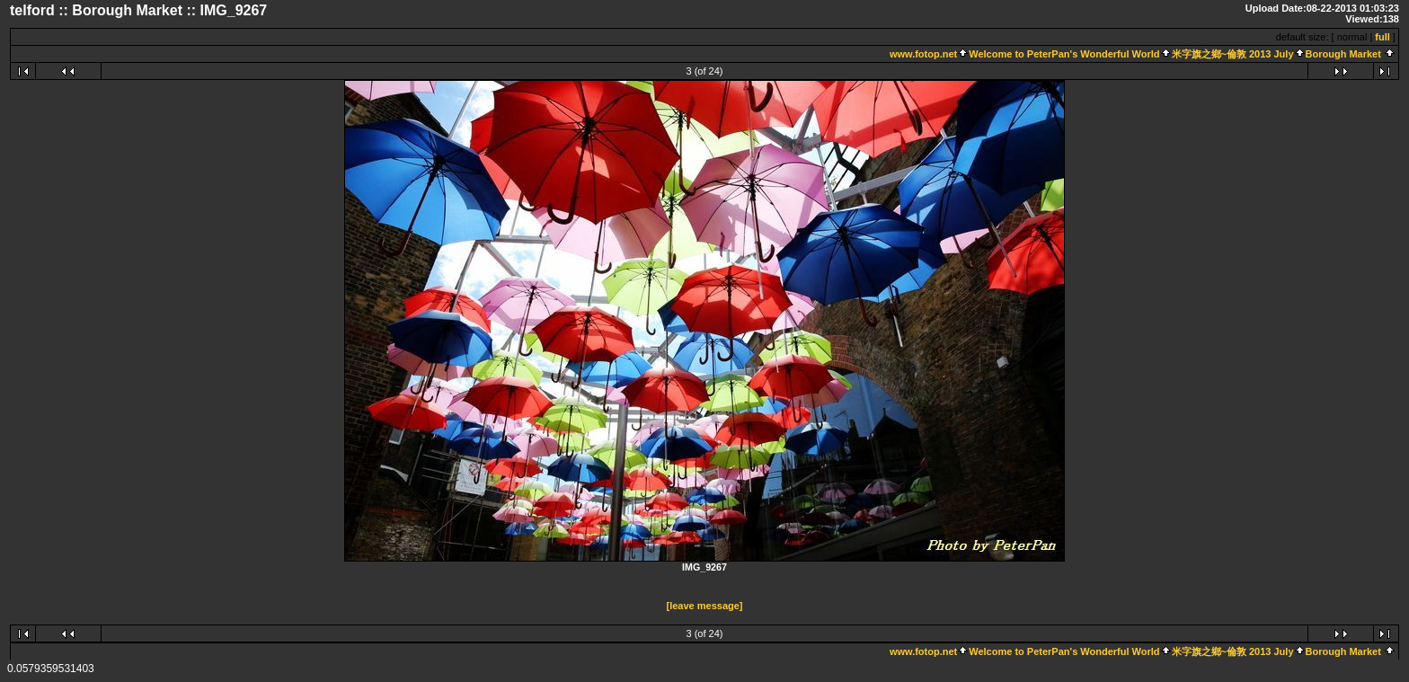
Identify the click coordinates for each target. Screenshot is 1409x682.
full (1382, 36)
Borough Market (1343, 54)
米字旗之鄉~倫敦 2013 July (1233, 54)
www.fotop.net (923, 54)
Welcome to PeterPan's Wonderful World (1064, 54)
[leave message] (705, 605)
